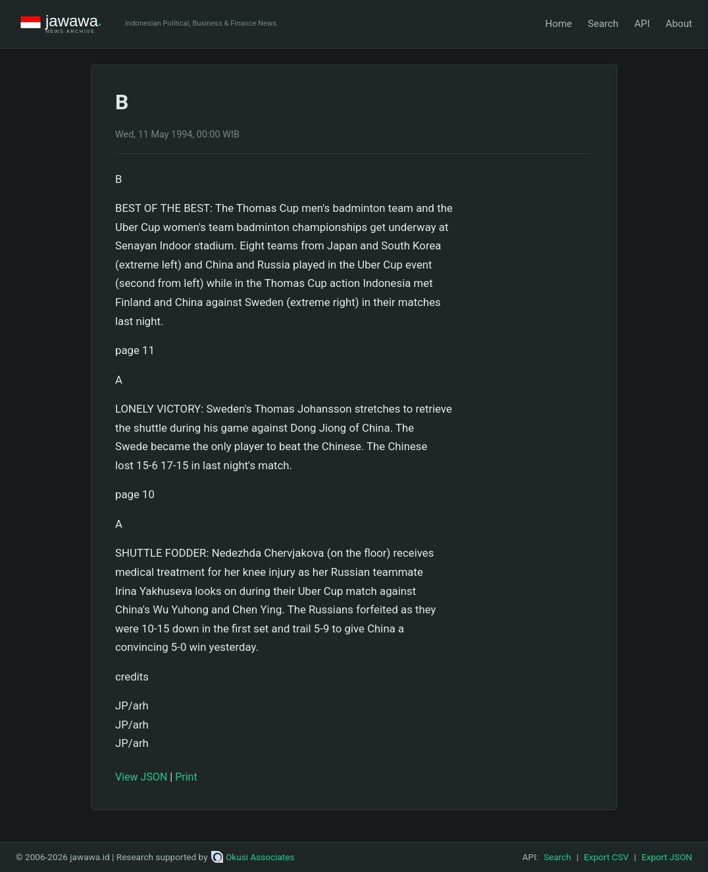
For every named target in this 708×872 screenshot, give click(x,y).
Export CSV (606, 857)
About (679, 24)
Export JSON (667, 857)
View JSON (141, 777)
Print (186, 777)
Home (558, 24)
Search (603, 24)
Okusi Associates (253, 857)
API (642, 24)
